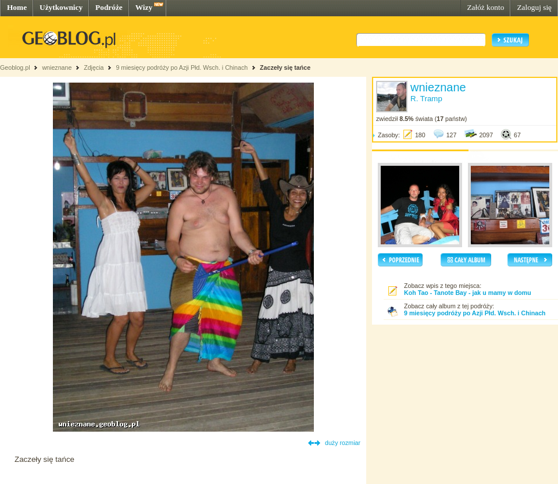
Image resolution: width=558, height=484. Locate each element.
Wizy (143, 7)
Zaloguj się (534, 7)
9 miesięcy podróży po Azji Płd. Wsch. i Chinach (182, 67)
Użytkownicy (61, 7)
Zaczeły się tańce (285, 67)
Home (17, 7)
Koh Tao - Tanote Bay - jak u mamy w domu (467, 292)
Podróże (109, 7)
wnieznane (56, 67)
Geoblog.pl (15, 67)
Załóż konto (485, 7)
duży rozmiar (342, 442)
